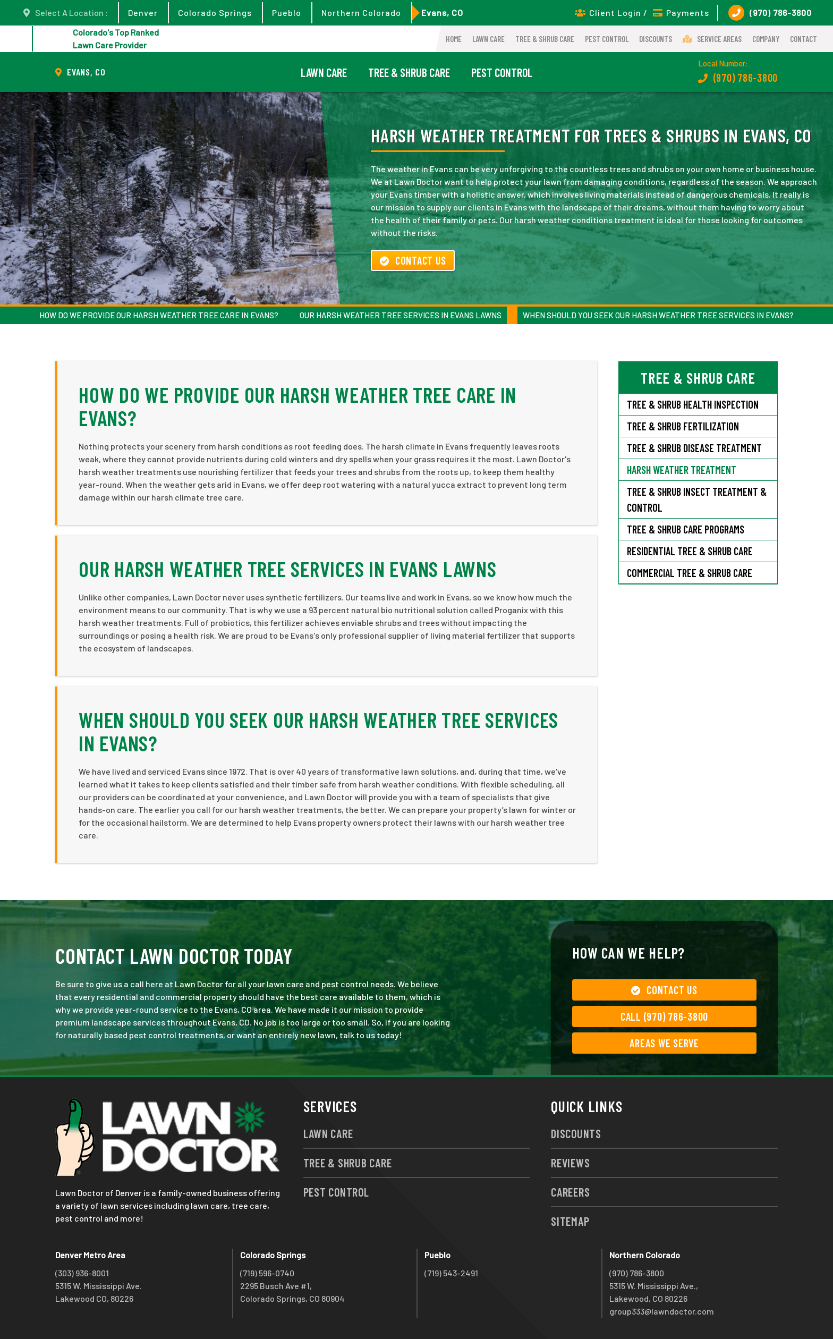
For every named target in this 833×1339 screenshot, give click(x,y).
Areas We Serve (664, 1043)
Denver (143, 12)
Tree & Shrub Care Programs (685, 529)
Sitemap (570, 1221)
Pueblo (286, 12)
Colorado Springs (215, 12)
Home (454, 39)
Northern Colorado (361, 12)
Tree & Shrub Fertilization (683, 426)
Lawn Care (488, 39)
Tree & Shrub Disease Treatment (694, 448)
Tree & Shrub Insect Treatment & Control (697, 499)
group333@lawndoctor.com (661, 1311)
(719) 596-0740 (267, 1273)
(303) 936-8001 (82, 1273)
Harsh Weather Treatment (681, 469)
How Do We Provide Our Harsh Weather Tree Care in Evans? (158, 315)
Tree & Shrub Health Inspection (693, 404)
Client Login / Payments (642, 12)
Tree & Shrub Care (544, 39)
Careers (570, 1192)
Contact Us (413, 260)
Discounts (655, 39)
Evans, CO (442, 12)
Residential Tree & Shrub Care (690, 551)
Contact (803, 39)
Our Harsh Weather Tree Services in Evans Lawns (401, 315)
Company (765, 39)
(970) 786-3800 (770, 13)
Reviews (570, 1162)
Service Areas (712, 39)
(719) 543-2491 (451, 1273)
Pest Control (606, 39)
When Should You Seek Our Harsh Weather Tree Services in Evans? (658, 315)
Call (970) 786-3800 (664, 1016)
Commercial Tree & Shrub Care (689, 572)
